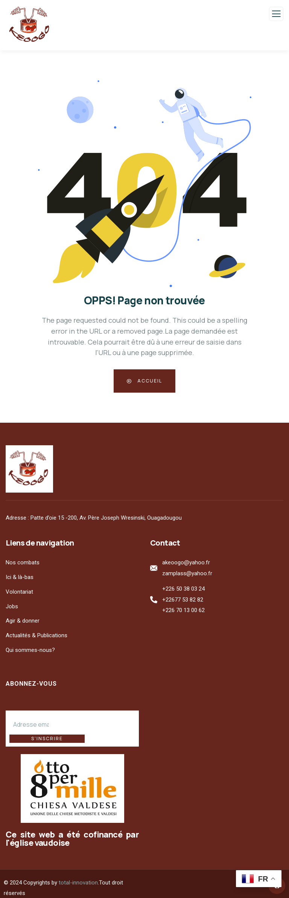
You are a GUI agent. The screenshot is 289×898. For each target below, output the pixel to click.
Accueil (144, 381)
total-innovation (78, 874)
